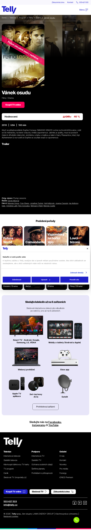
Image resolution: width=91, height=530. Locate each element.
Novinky (63, 465)
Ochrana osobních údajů (42, 465)
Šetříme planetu (38, 469)
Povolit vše (74, 280)
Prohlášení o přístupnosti (42, 474)
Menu (83, 10)
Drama (40, 18)
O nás (61, 457)
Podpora (36, 452)
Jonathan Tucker (38, 204)
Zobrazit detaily (77, 273)
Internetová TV (38, 457)
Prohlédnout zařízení (45, 407)
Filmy (32, 18)
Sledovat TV (39, 492)
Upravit (45, 280)
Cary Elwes (25, 204)
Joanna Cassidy (66, 204)
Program (23, 18)
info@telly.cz (10, 505)
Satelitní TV (36, 461)
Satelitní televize (10, 461)
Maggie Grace (14, 204)
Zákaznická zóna (54, 2)
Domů (4, 18)
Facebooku (54, 422)
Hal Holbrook (52, 204)
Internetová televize (12, 457)
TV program (9, 469)
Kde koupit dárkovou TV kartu (16, 465)
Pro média (63, 469)
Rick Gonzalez (33, 206)
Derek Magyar (14, 201)
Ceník (6, 474)
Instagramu (38, 425)
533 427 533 (10, 502)
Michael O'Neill (46, 206)
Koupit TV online (13, 105)
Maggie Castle (60, 206)
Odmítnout (16, 280)
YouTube (53, 425)
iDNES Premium (66, 478)
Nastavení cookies (11, 517)
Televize (13, 18)
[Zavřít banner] (87, 249)
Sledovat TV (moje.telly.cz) (15, 478)
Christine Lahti (20, 206)
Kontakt (68, 2)
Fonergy (63, 474)
